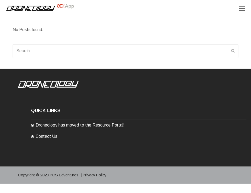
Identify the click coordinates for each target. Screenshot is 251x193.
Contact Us (46, 136)
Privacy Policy (94, 175)
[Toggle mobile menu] (242, 9)
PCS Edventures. (65, 175)
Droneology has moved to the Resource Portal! (80, 125)
